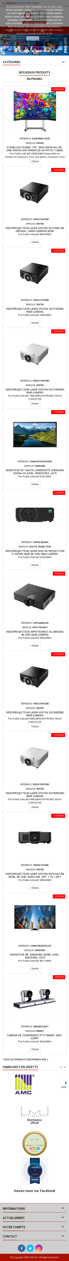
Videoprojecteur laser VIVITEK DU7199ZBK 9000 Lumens (35, 310)
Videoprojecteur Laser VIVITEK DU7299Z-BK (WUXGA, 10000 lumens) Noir (34, 229)
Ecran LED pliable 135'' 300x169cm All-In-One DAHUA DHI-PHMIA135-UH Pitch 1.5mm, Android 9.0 (34, 150)
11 (53, 51)
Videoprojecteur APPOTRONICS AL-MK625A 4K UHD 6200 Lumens (34, 633)
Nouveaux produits (34, 72)
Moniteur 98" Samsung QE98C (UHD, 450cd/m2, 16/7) (34, 956)
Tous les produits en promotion (26, 1059)
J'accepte (32, 38)
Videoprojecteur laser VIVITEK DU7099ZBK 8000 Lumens (35, 714)
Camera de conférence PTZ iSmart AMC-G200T (35, 1036)
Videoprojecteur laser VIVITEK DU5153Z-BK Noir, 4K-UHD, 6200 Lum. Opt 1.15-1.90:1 (34, 875)
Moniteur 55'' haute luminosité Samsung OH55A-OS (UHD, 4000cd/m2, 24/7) (35, 471)
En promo (34, 79)
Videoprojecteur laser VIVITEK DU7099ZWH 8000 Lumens (35, 794)
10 (49, 51)
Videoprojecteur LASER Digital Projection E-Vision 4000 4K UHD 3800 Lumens (34, 552)
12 (57, 51)
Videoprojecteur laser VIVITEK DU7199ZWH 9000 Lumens (35, 391)
